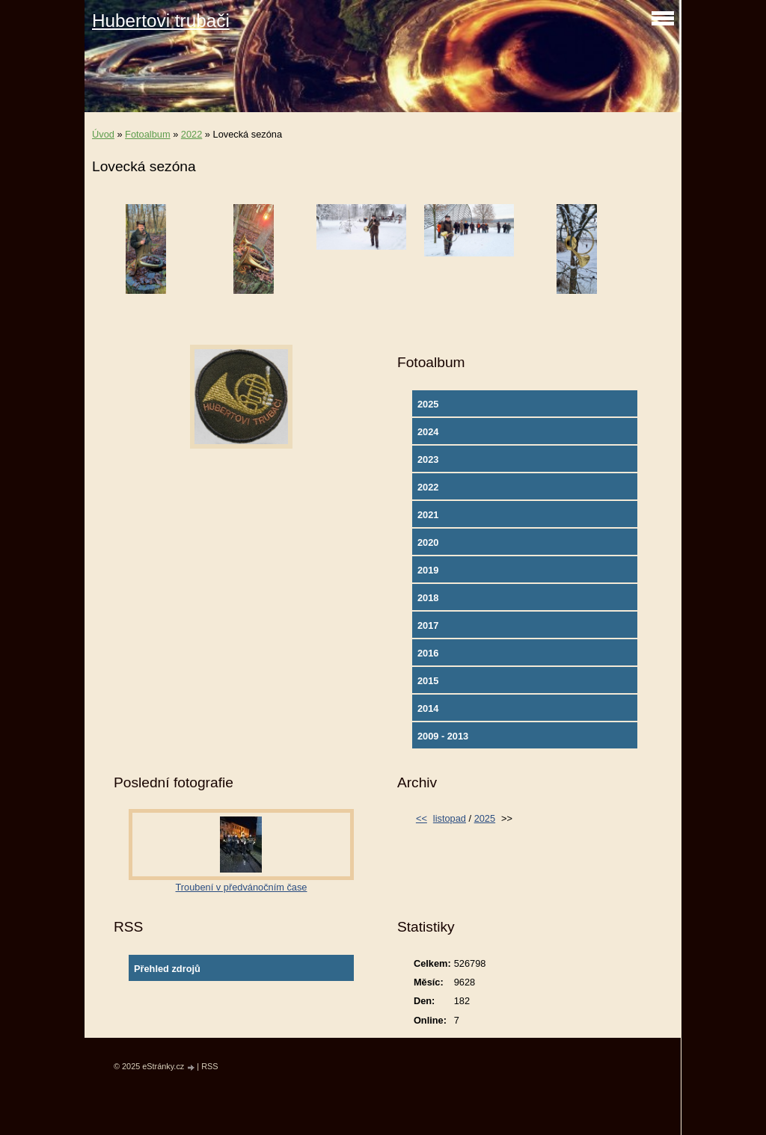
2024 (427, 431)
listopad (449, 818)
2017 (427, 625)
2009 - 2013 (442, 736)
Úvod (103, 134)
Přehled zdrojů (167, 968)
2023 (427, 459)
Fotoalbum (147, 134)
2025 (427, 404)
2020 (427, 542)
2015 (427, 680)
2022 (191, 134)
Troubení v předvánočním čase (241, 887)
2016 (427, 653)
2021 (427, 514)
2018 (427, 597)
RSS (209, 1066)
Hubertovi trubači (161, 20)
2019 (427, 570)
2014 (427, 708)
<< (421, 818)
